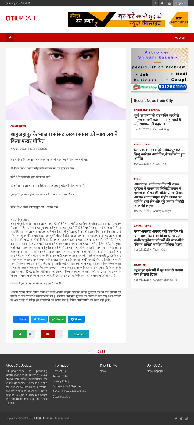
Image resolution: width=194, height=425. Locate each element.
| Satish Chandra (37, 148)
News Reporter (155, 371)
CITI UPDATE (37, 418)
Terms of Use (61, 376)
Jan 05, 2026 (141, 129)
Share (21, 319)
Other (137, 179)
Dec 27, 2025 (141, 163)
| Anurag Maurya (161, 210)
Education (140, 265)
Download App (61, 396)
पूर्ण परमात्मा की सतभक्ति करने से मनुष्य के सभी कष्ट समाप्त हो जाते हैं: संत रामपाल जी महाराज (158, 120)
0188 (102, 352)
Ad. (137, 87)
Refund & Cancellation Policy (70, 391)
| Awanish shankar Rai (165, 279)
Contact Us (59, 371)
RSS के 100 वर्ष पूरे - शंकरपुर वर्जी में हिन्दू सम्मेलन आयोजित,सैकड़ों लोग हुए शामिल (159, 154)
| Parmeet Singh (161, 129)
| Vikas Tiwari (159, 163)
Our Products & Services (67, 386)
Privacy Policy (61, 381)
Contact (79, 334)
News (103, 371)
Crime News (18, 126)
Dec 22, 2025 (141, 210)
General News (142, 144)
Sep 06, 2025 (141, 279)
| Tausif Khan (159, 249)
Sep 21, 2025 (141, 249)
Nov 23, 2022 (18, 148)
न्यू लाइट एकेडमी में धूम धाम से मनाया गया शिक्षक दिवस (158, 272)
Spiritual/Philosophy (147, 110)
